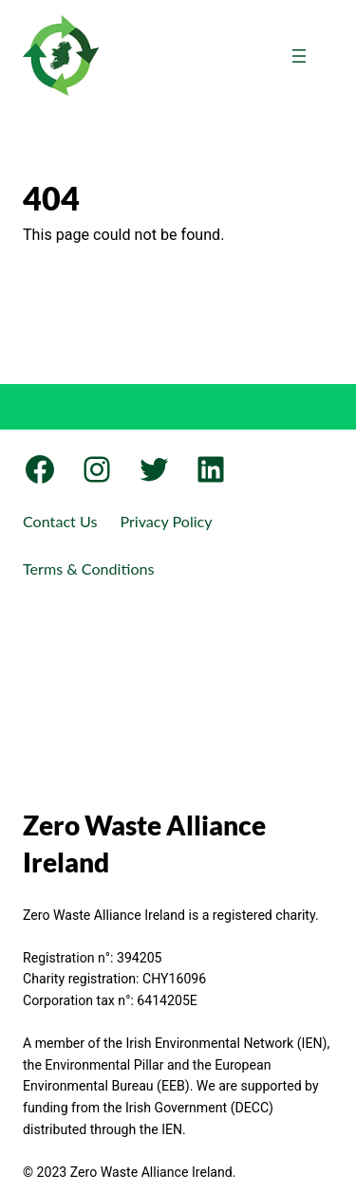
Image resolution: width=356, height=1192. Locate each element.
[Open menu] (299, 56)
